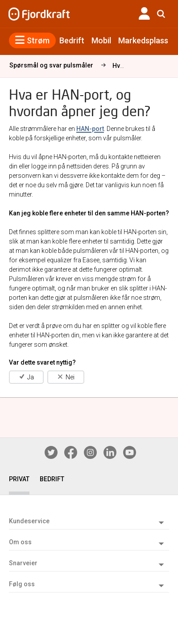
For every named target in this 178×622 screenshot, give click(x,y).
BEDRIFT (52, 479)
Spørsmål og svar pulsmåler (51, 65)
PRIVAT (19, 479)
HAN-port (90, 128)
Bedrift (71, 40)
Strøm (32, 40)
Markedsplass (143, 40)
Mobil (101, 40)
